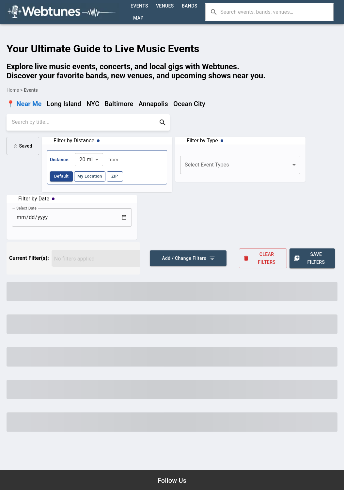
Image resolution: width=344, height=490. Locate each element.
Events (139, 6)
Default (61, 176)
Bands (189, 6)
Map (138, 18)
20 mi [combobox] (86, 159)
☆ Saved (23, 146)
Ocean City (189, 104)
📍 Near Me (24, 104)
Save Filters (312, 258)
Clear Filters (263, 258)
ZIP (115, 176)
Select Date (26, 208)
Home (13, 90)
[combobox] (240, 165)
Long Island (64, 104)
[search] (83, 122)
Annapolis (153, 104)
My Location (89, 176)
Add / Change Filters (188, 258)
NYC (92, 104)
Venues (165, 6)
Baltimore (118, 104)
